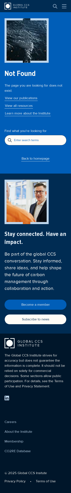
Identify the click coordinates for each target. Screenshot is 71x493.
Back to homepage (35, 158)
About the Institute (18, 431)
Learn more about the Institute (27, 113)
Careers (10, 422)
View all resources (19, 106)
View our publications (21, 98)
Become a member (35, 304)
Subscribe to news (35, 319)
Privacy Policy (15, 481)
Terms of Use (46, 481)
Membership (14, 441)
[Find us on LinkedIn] (7, 398)
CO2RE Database (18, 451)
